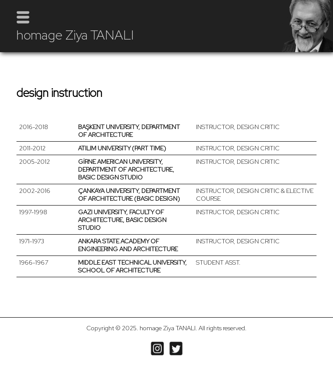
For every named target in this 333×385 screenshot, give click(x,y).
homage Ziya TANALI (75, 34)
